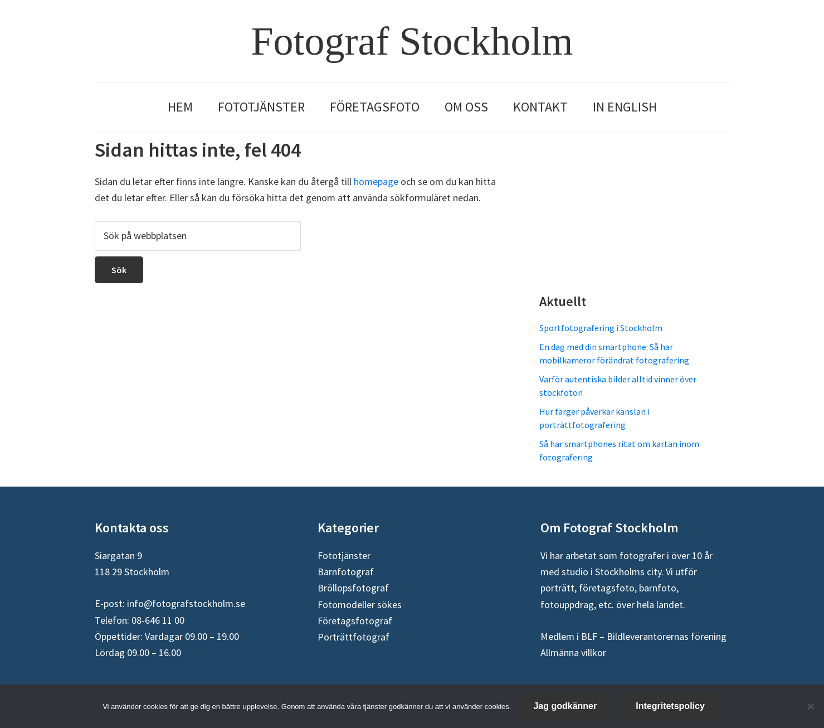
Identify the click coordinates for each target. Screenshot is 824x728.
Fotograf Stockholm (412, 41)
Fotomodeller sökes (360, 604)
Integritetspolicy (670, 706)
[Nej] (810, 706)
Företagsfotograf (355, 620)
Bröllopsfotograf (353, 587)
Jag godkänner (565, 706)
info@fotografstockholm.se (186, 603)
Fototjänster (344, 555)
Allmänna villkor (573, 652)
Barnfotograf (346, 571)
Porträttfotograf (353, 636)
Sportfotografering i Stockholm (600, 327)
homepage (376, 181)
